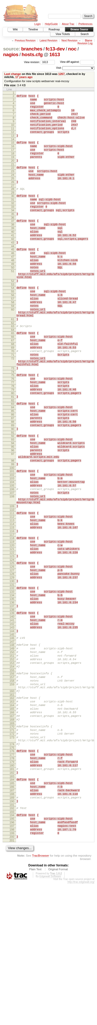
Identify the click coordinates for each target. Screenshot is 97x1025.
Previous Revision (25, 40)
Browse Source (79, 29)
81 (12, 454)
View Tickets (63, 34)
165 (12, 825)
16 (12, 156)
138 (12, 708)
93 (12, 505)
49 (12, 295)
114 (12, 606)
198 (12, 968)
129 (12, 670)
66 (12, 382)
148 (12, 749)
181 (12, 897)
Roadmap (54, 29)
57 (12, 337)
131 (12, 679)
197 (12, 964)
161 (12, 809)
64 (12, 374)
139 (12, 711)
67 (12, 386)
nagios (10, 54)
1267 (61, 73)
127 (12, 661)
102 (12, 547)
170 (12, 846)
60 (12, 350)
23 (12, 185)
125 (12, 652)
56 (12, 332)
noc (72, 48)
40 (12, 257)
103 (12, 551)
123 (12, 645)
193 (12, 947)
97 (12, 522)
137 (12, 704)
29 (12, 211)
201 (12, 981)
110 (12, 590)
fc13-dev (55, 48)
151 (12, 762)
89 (12, 488)
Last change (12, 73)
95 (12, 513)
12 (12, 139)
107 (12, 569)
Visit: (59, 67)
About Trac (68, 24)
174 (12, 867)
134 (12, 691)
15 (12, 151)
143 (12, 729)
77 (12, 437)
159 (12, 796)
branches (31, 48)
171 (12, 850)
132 (12, 682)
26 (12, 199)
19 (12, 169)
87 (12, 479)
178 (12, 884)
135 (12, 695)
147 (12, 745)
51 (12, 304)
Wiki (15, 29)
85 (12, 471)
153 (12, 771)
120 (12, 631)
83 (12, 462)
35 (12, 236)
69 (12, 395)
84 (12, 466)
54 (12, 324)
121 (12, 636)
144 (12, 733)
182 (12, 901)
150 (12, 758)
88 (12, 484)
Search (84, 34)
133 (12, 686)
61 (12, 362)
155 (12, 779)
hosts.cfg (32, 54)
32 (12, 223)
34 (12, 232)
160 (12, 804)
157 (12, 787)
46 (12, 282)
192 (12, 943)
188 (12, 926)
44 (12, 274)
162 (12, 812)
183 (12, 906)
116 (12, 615)
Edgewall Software (50, 1017)
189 (12, 931)
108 (12, 573)
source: (11, 48)
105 (12, 560)
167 (12, 834)
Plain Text (35, 1010)
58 (12, 341)
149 (12, 753)
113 (12, 602)
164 (12, 821)
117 (12, 619)
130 (12, 674)
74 (12, 425)
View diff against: (77, 62)
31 (12, 218)
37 (12, 244)
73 (12, 420)
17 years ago (24, 77)
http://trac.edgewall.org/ (81, 1023)
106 (12, 564)
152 (12, 766)
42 (12, 266)
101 (12, 543)
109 (12, 585)
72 (12, 408)
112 (12, 597)
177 (12, 879)
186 (12, 918)
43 (12, 270)
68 (12, 391)
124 (12, 649)
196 (12, 959)
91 (12, 497)
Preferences (86, 24)
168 (12, 838)
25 (12, 194)
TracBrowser (40, 996)
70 (12, 399)
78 (12, 441)
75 (12, 428)
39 (12, 252)
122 (12, 640)
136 (12, 699)
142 (12, 725)
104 (12, 556)
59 (12, 346)
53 (12, 320)
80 (12, 450)
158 (12, 792)
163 (12, 816)
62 (12, 366)
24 (12, 190)
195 (12, 955)
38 (12, 248)
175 (12, 872)
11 (12, 135)
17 (12, 160)
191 (12, 940)
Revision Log (85, 43)
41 (12, 261)
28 (12, 206)
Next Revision (70, 40)
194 (12, 951)
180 (12, 892)
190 (12, 935)
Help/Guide (51, 24)
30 (12, 214)
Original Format (58, 1010)
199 (12, 973)
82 (12, 459)
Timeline (33, 29)
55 (12, 328)
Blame (88, 40)
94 (12, 509)
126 (12, 657)
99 (12, 535)
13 (12, 144)
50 (12, 300)
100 (12, 539)
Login (37, 24)
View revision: (32, 62)
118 (12, 623)
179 (12, 888)
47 (12, 286)
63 (12, 370)
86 (12, 475)
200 (12, 977)
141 (12, 720)
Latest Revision (48, 40)
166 (12, 829)
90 (12, 493)
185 (12, 913)
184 (12, 909)
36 (12, 240)
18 (12, 165)
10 (12, 131)
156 (12, 783)
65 (12, 378)
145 (12, 738)
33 (12, 227)
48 (12, 291)
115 (12, 611)
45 (12, 278)
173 (12, 859)
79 (12, 445)
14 (12, 148)
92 (12, 500)
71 (12, 404)
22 (12, 181)
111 (12, 593)
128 (12, 665)
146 (12, 741)
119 (12, 627)
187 (12, 922)
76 (12, 432)
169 (12, 843)
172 (12, 855)
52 (12, 316)
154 (12, 775)
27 (12, 203)
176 (12, 875)
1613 (54, 54)
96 (12, 518)
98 (12, 530)
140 (12, 716)
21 (12, 178)
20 (12, 173)
